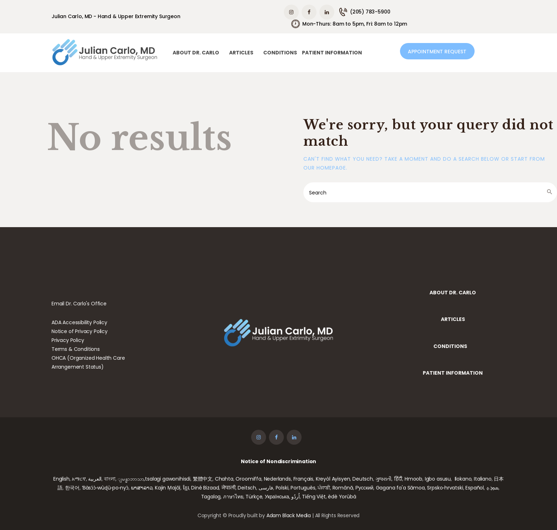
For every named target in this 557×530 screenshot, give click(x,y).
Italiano (483, 478)
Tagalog (211, 496)
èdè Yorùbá (342, 496)
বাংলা (109, 478)
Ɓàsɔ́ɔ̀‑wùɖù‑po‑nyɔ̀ (105, 487)
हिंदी (398, 478)
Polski (282, 487)
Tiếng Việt (313, 496)
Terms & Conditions (76, 349)
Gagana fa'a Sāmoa (400, 487)
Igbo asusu (438, 478)
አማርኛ (79, 478)
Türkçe (253, 496)
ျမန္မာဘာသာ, (131, 478)
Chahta (224, 478)
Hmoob (413, 478)
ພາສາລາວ (142, 487)
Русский (364, 487)
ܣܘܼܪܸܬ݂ (492, 487)
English (61, 478)
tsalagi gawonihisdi (167, 478)
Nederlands (277, 478)
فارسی (266, 487)
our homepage (324, 167)
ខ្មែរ (186, 487)
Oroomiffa (248, 478)
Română (342, 487)
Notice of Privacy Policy (80, 331)
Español (474, 487)
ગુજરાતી (383, 478)
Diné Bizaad (205, 487)
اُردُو (295, 496)
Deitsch (247, 487)
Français (303, 478)
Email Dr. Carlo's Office (79, 303)
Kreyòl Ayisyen (333, 478)
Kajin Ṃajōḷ (167, 487)
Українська (277, 496)
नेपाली (228, 487)
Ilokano (463, 478)
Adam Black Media (288, 515)
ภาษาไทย (233, 496)
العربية (95, 478)
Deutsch (362, 478)
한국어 (72, 487)
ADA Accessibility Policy (79, 322)
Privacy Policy (68, 340)
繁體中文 (202, 478)
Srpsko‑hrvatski (445, 487)
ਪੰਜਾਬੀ (324, 487)
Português (303, 487)
